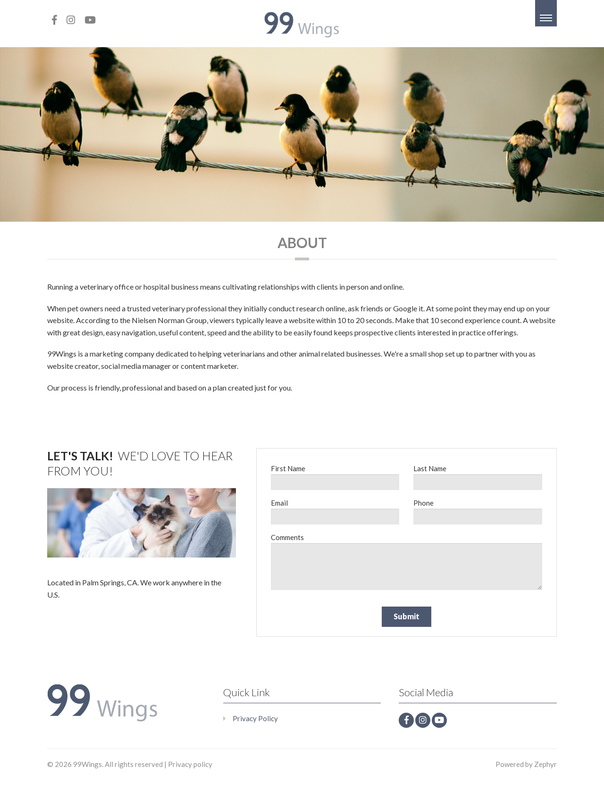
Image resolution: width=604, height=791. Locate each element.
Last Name (429, 468)
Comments (287, 537)
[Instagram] (71, 20)
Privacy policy (190, 764)
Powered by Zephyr (526, 764)
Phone (423, 503)
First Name (288, 468)
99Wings (87, 764)
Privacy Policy (255, 718)
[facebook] (54, 20)
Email (279, 503)
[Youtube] (90, 20)
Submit (406, 616)
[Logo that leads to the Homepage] (103, 703)
